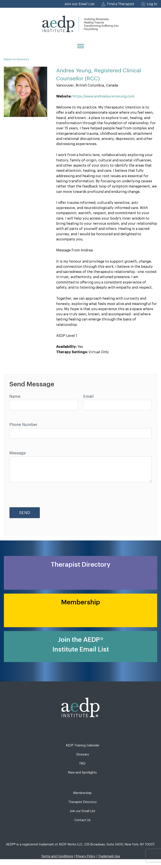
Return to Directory (16, 59)
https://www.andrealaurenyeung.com (103, 96)
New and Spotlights (82, 772)
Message (17, 453)
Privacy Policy (86, 856)
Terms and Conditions (57, 856)
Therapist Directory (82, 802)
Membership (82, 793)
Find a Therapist (120, 4)
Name (14, 396)
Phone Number (23, 425)
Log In (152, 4)
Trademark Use (109, 856)
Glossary (82, 754)
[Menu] (80, 46)
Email (88, 396)
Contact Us (82, 820)
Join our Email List (79, 4)
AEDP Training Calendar (82, 745)
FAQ (82, 763)
